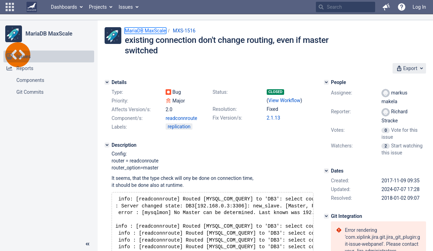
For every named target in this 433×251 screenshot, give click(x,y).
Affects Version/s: (131, 109)
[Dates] (326, 170)
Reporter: (341, 111)
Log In (419, 7)
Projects (98, 7)
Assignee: (341, 93)
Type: (117, 92)
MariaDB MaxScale (49, 33)
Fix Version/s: (227, 118)
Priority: (120, 101)
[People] (326, 82)
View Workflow (284, 100)
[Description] (107, 145)
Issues (126, 7)
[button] (9, 7)
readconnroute (181, 118)
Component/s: (127, 118)
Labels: (119, 127)
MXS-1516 (184, 30)
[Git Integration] (326, 216)
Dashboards (64, 7)
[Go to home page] (31, 7)
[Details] (107, 82)
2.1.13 (273, 118)
